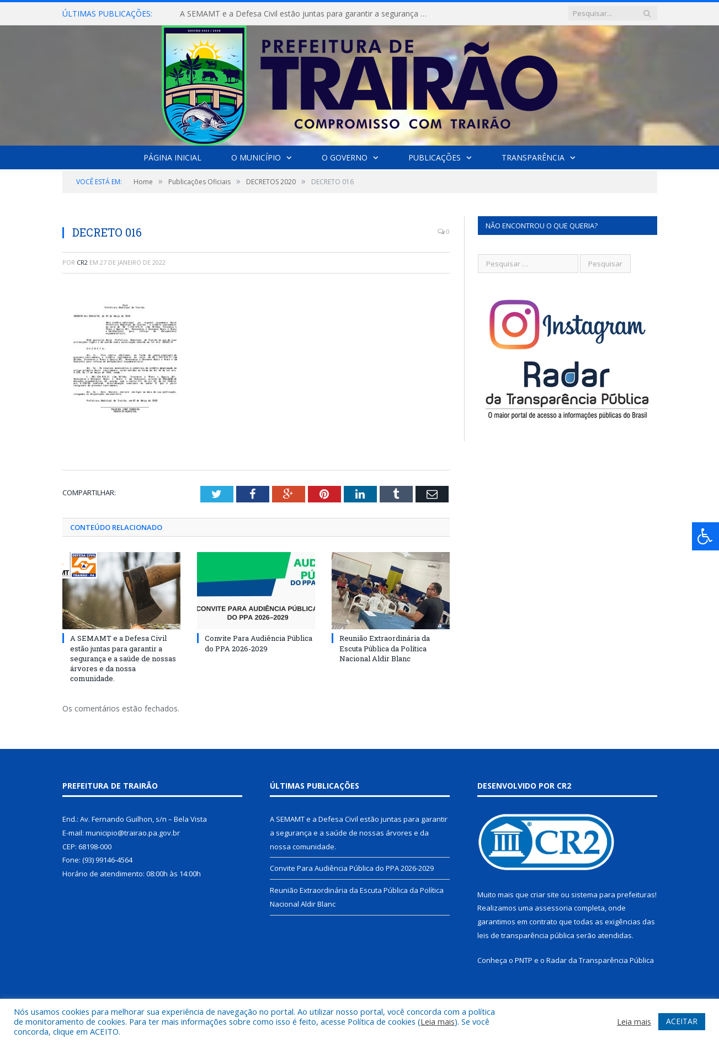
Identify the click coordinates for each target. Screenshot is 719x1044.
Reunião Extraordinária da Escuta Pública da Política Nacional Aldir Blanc (384, 648)
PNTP (523, 960)
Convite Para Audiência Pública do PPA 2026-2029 (258, 643)
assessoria (553, 908)
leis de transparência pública (525, 935)
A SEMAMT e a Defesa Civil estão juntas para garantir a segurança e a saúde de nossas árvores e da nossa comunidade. (307, 14)
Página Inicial (172, 157)
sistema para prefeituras (613, 895)
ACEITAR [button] (681, 1021)
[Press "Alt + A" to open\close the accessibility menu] (705, 536)
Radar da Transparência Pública (600, 960)
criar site (544, 895)
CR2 (82, 262)
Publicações (434, 157)
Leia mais (437, 1021)
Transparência (533, 157)
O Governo (345, 157)
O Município (256, 157)
